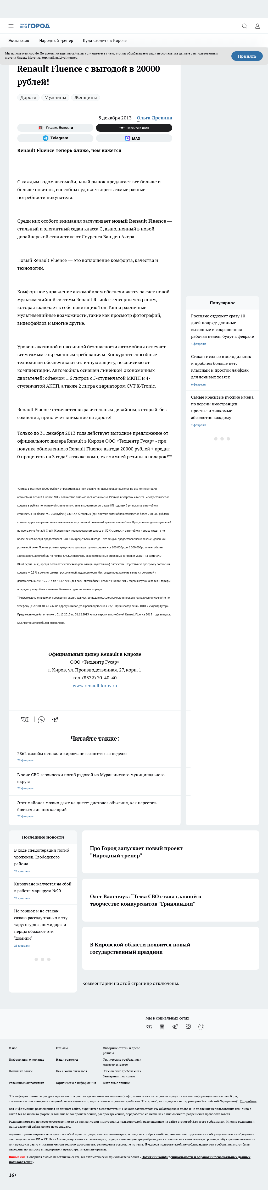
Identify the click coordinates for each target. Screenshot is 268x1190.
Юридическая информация (76, 1083)
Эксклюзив (18, 40)
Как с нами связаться (71, 1071)
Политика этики (20, 1071)
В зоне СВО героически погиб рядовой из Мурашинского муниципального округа (94, 782)
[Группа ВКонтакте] (148, 1026)
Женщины (85, 97)
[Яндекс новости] (55, 128)
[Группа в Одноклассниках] (162, 1026)
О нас (13, 1048)
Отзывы (62, 1048)
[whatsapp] (41, 719)
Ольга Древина (154, 118)
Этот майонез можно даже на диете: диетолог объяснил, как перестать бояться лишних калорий (94, 810)
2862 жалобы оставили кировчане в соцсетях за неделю (94, 757)
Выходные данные (116, 1083)
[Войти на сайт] (257, 26)
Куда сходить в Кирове (105, 40)
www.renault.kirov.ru (95, 685)
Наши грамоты (67, 1059)
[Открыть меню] (11, 26)
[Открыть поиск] (244, 26)
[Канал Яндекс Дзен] (134, 128)
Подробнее (248, 1101)
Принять (247, 56)
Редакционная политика (26, 1083)
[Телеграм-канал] (55, 138)
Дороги (28, 97)
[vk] (25, 719)
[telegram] (57, 719)
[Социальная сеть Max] (134, 138)
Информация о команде (26, 1059)
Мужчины (55, 97)
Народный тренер (56, 40)
